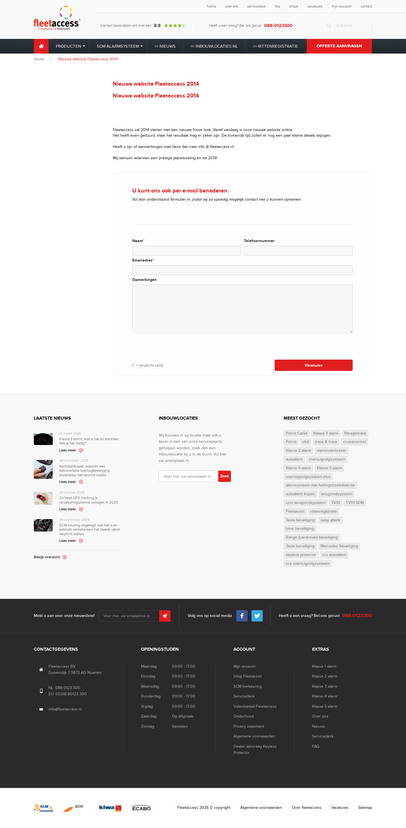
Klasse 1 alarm (324, 666)
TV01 (335, 503)
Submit (165, 616)
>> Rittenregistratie (275, 46)
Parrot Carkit (296, 433)
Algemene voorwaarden (254, 736)
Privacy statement (248, 726)
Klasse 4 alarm (298, 468)
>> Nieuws (165, 46)
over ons (231, 6)
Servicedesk (244, 696)
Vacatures (339, 807)
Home (41, 46)
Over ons (320, 716)
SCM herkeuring (247, 686)
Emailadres (143, 260)
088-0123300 (278, 25)
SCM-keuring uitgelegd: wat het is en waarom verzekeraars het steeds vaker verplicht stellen (90, 531)
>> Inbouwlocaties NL (214, 46)
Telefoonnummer (259, 240)
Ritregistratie (355, 433)
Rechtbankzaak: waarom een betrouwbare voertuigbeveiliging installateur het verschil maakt (90, 471)
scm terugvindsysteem (305, 503)
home (211, 6)
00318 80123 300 (71, 694)
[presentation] (175, 346)
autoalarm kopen (300, 494)
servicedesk (256, 6)
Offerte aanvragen (339, 46)
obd (305, 442)
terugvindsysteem (336, 494)
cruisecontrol (354, 442)
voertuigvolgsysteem (327, 459)
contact (366, 6)
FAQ (315, 746)
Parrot (291, 442)
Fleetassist (295, 511)
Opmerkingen (144, 279)
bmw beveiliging (300, 528)
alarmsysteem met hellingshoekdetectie (320, 485)
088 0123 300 (67, 687)
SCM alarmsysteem (118, 46)
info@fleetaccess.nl (65, 709)
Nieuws (318, 726)
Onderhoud (243, 716)
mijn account (342, 6)
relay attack (330, 520)
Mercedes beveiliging (339, 546)
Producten (68, 46)
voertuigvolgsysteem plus (308, 477)
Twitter (257, 614)
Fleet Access (57, 18)
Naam (138, 240)
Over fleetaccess (306, 807)
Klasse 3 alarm (325, 433)
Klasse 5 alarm (329, 468)
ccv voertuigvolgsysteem (307, 563)
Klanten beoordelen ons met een (143, 25)
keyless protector (301, 555)
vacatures (315, 6)
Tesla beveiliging (300, 520)
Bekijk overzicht (47, 557)
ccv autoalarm (334, 555)
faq (277, 6)
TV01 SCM (355, 503)
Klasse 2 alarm (298, 450)
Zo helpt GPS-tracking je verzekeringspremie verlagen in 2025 (90, 501)
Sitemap (365, 807)
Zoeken (344, 25)
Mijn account (244, 666)
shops (293, 6)
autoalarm (294, 459)
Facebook (242, 614)
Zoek (224, 476)
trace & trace (326, 442)
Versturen (314, 365)
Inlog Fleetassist (247, 676)
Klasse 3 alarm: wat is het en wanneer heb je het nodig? (90, 442)
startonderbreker (332, 450)
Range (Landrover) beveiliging (312, 537)
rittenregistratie (323, 511)
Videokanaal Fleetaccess (255, 706)
